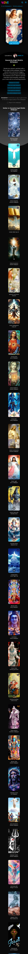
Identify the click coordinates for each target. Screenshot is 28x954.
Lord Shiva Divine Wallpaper (14, 637)
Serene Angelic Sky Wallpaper (14, 170)
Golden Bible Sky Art (14, 232)
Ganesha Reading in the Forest (14, 700)
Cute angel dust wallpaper (14, 90)
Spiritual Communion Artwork (14, 295)
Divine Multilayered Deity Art (14, 326)
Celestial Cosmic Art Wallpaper (14, 793)
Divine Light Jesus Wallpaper (14, 481)
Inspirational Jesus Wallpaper (14, 949)
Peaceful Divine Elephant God (14, 544)
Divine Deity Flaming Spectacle (14, 668)
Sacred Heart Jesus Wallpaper (14, 357)
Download (14, 43)
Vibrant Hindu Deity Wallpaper (14, 606)
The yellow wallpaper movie (14, 93)
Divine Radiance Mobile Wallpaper (14, 388)
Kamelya (18, 55)
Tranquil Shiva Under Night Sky (14, 575)
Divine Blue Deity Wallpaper (14, 419)
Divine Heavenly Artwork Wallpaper (14, 201)
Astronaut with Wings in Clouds (14, 886)
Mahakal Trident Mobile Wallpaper (14, 855)
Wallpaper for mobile (14, 82)
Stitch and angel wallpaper (14, 85)
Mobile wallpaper (18, 6)
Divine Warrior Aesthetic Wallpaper (14, 731)
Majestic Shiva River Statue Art (14, 918)
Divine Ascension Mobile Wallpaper (14, 263)
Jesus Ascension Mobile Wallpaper (14, 824)
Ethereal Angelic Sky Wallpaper (14, 139)
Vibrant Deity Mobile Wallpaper (14, 762)
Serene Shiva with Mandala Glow (14, 513)
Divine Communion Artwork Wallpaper (14, 450)
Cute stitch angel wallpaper (14, 88)
